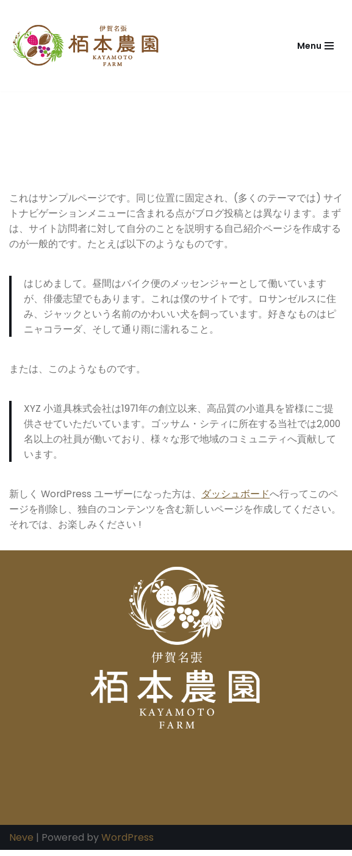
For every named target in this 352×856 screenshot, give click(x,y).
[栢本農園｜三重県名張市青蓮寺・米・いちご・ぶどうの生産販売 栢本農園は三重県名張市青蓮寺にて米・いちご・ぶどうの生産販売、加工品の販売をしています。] (88, 46)
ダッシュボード (237, 498)
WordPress (127, 843)
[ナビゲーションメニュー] (315, 45)
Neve (21, 843)
